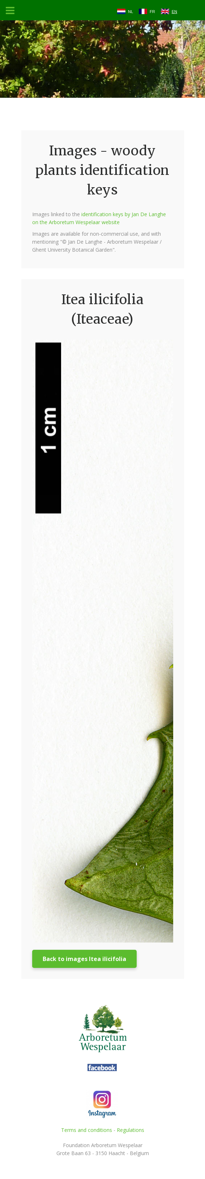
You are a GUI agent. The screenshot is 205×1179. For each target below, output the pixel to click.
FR (152, 11)
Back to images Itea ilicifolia (84, 959)
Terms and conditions (86, 1129)
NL (130, 11)
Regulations (130, 1129)
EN (174, 11)
